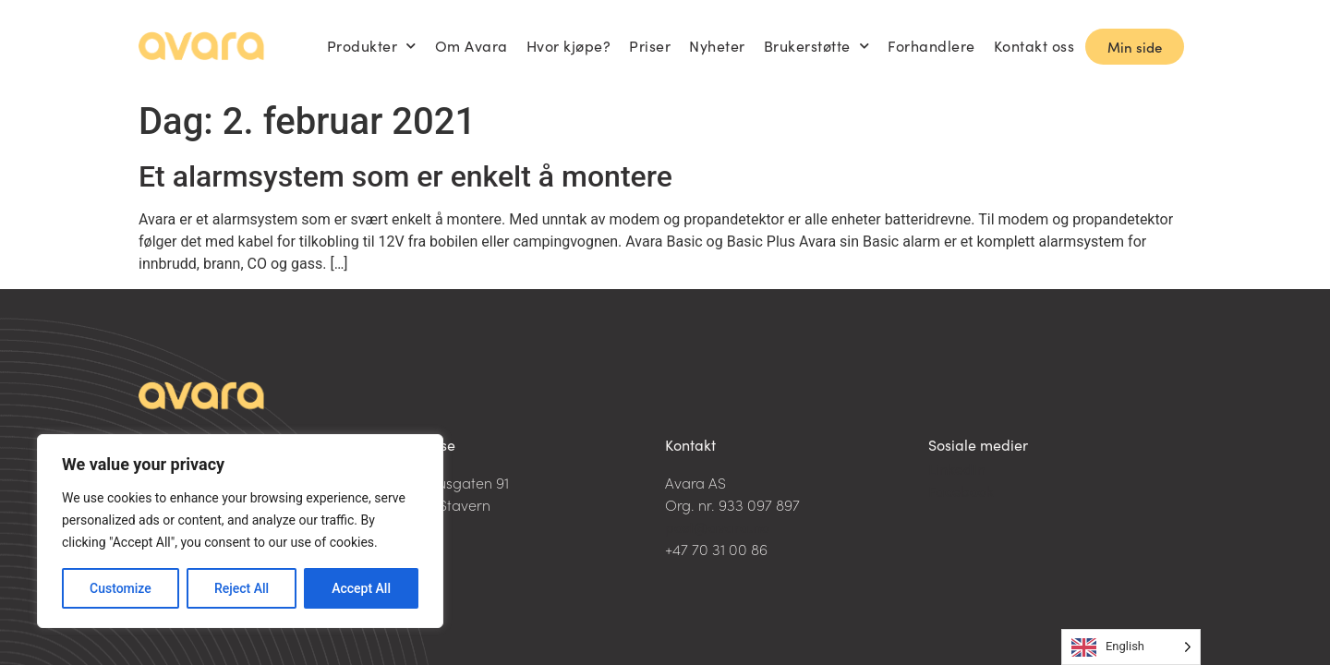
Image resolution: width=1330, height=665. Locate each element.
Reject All (241, 588)
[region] (240, 531)
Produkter (372, 45)
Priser (650, 45)
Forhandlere (931, 45)
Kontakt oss (1034, 45)
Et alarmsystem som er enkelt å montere (405, 176)
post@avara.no (717, 526)
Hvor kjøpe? (568, 45)
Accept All (361, 588)
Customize (120, 588)
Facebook (961, 490)
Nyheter (717, 45)
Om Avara (471, 45)
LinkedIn (956, 468)
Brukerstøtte (817, 45)
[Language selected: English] (1131, 647)
